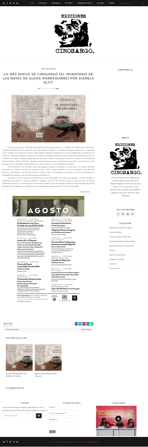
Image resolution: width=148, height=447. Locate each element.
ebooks (112, 250)
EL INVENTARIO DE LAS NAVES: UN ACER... (16, 375)
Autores (100, 3)
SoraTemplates (64, 442)
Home (32, 3)
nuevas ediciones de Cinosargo (121, 246)
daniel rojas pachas (47, 89)
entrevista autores (117, 259)
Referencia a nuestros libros (120, 228)
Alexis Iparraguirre (48, 69)
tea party (113, 264)
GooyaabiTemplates (90, 442)
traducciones (114, 268)
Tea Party (69, 3)
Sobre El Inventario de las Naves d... (46, 375)
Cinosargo (56, 3)
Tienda (111, 3)
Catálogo (43, 3)
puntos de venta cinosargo (120, 237)
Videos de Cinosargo (117, 255)
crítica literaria (115, 232)
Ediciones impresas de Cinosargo (122, 241)
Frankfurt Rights (84, 3)
